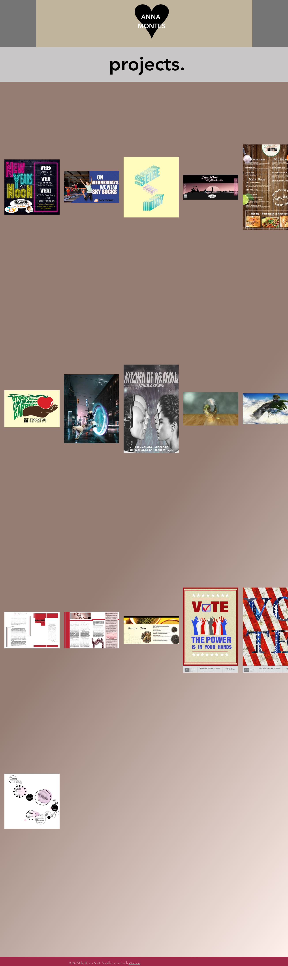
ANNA (151, 17)
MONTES (152, 26)
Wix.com (134, 963)
